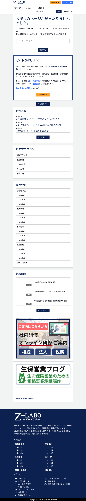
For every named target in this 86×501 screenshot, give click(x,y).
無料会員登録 (34, 81)
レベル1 (21, 195)
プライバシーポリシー (56, 479)
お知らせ (41, 8)
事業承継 (20, 209)
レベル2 (21, 200)
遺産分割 (20, 245)
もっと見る (43, 137)
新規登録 (55, 3)
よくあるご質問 (23, 484)
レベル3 (21, 204)
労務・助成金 (22, 263)
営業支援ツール (23, 495)
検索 (59, 11)
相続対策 (20, 227)
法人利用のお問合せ (24, 88)
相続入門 (20, 174)
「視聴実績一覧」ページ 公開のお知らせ (32, 131)
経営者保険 (21, 191)
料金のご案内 (22, 487)
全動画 (36, 84)
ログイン (67, 3)
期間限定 (48, 470)
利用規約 (50, 481)
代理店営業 (21, 164)
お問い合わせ (22, 481)
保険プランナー (23, 155)
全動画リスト (43, 104)
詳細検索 (67, 11)
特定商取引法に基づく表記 (58, 484)
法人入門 (20, 169)
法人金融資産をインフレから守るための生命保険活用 (37, 119)
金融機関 (20, 160)
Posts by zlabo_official (25, 398)
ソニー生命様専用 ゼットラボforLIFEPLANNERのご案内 (38, 125)
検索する (43, 50)
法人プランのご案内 (25, 489)
